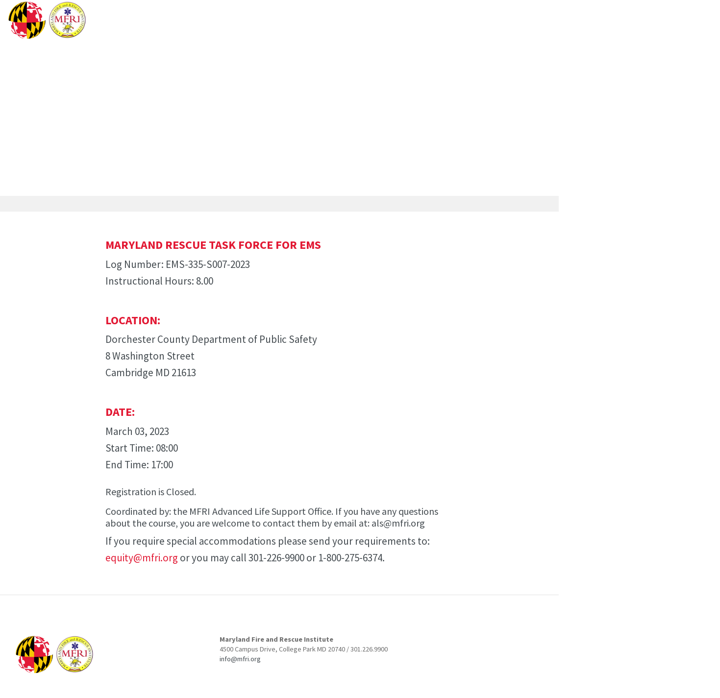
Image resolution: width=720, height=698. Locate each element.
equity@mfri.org (141, 557)
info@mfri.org (240, 658)
